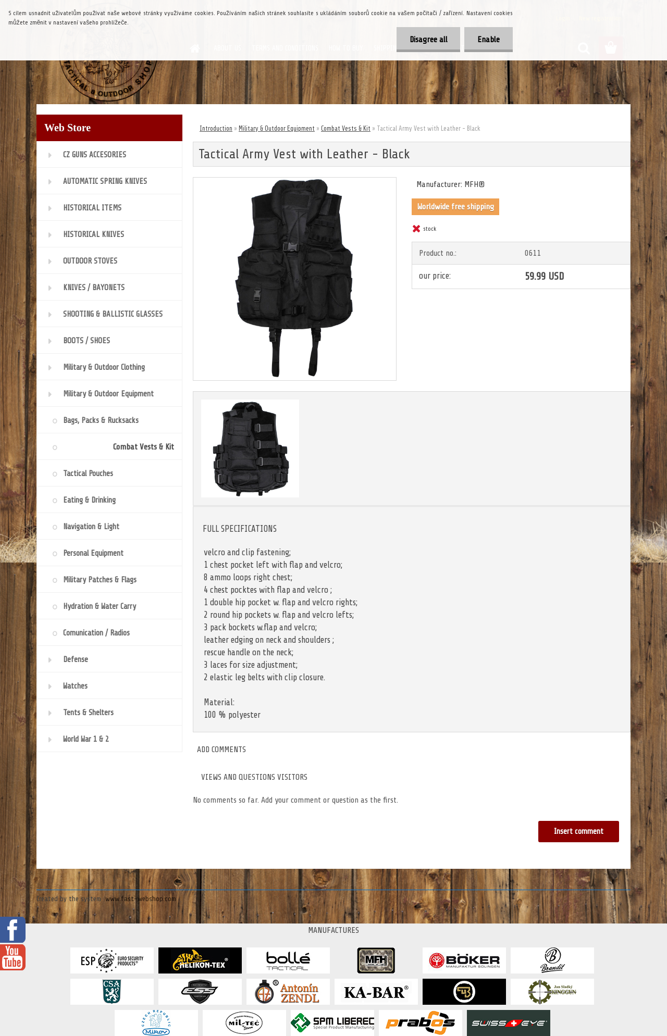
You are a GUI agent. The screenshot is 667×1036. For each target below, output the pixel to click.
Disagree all (428, 39)
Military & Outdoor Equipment (277, 128)
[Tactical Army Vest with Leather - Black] (294, 181)
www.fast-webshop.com (140, 899)
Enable (488, 39)
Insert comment (578, 831)
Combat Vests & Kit (345, 128)
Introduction (216, 128)
